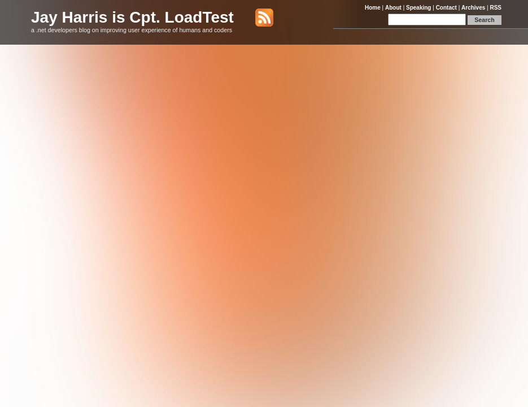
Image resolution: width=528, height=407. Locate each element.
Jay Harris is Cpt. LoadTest (132, 17)
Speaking (418, 8)
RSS (495, 8)
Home (373, 8)
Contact (446, 8)
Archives (473, 8)
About (393, 8)
